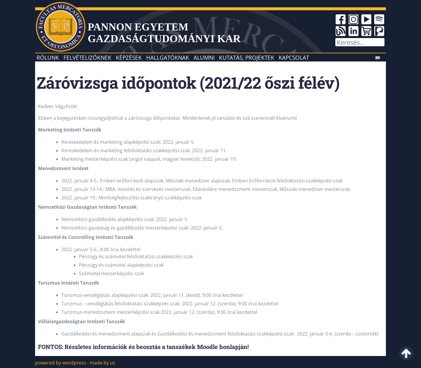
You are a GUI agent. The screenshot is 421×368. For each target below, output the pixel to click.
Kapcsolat (294, 57)
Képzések (129, 57)
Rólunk (48, 57)
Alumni (204, 57)
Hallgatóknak (167, 57)
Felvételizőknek (87, 57)
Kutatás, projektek (246, 57)
